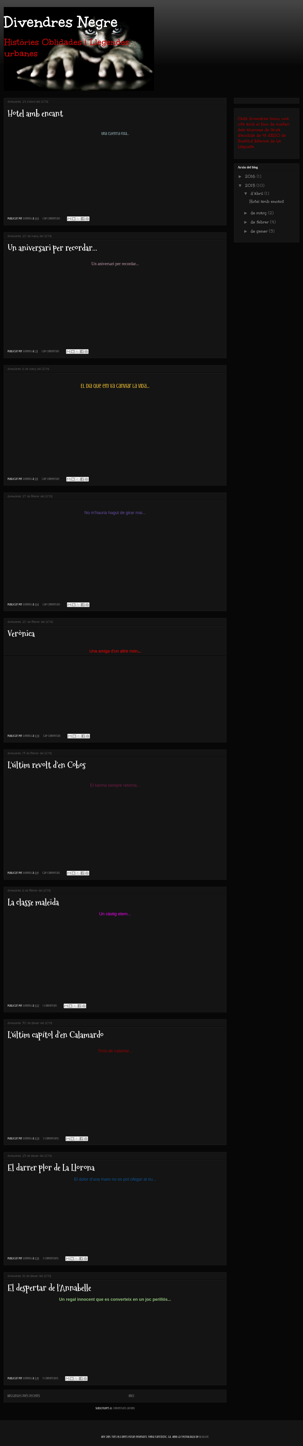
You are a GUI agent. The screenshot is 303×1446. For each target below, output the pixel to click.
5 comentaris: (51, 1378)
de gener (260, 231)
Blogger (204, 1437)
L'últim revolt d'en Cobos (47, 765)
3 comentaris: (51, 1258)
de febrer (260, 222)
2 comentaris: (51, 1138)
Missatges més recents (24, 1396)
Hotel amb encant (35, 113)
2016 (251, 176)
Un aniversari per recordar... (52, 248)
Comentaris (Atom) (124, 1408)
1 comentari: (50, 1005)
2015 (250, 185)
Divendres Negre (61, 22)
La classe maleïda (33, 902)
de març (259, 213)
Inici (131, 1396)
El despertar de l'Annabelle (49, 1288)
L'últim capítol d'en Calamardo (56, 1035)
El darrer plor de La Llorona (51, 1167)
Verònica (21, 633)
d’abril (257, 193)
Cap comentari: (52, 218)
